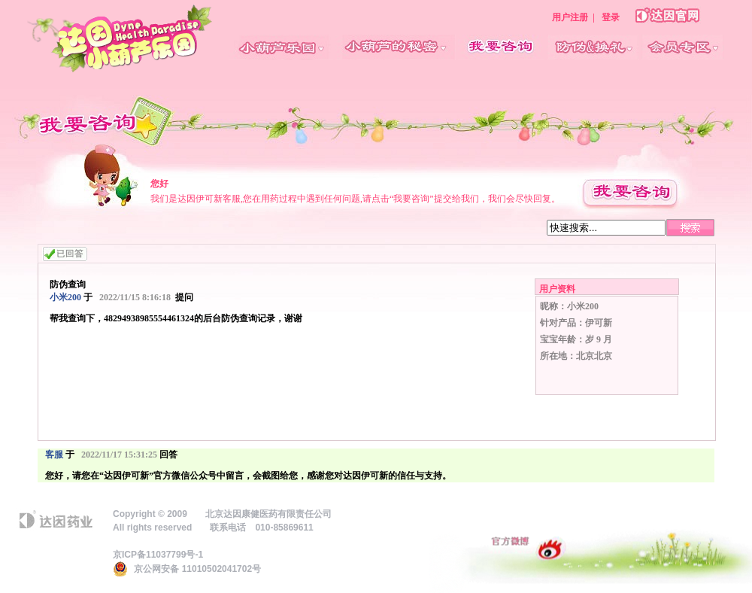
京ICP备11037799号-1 (158, 554)
